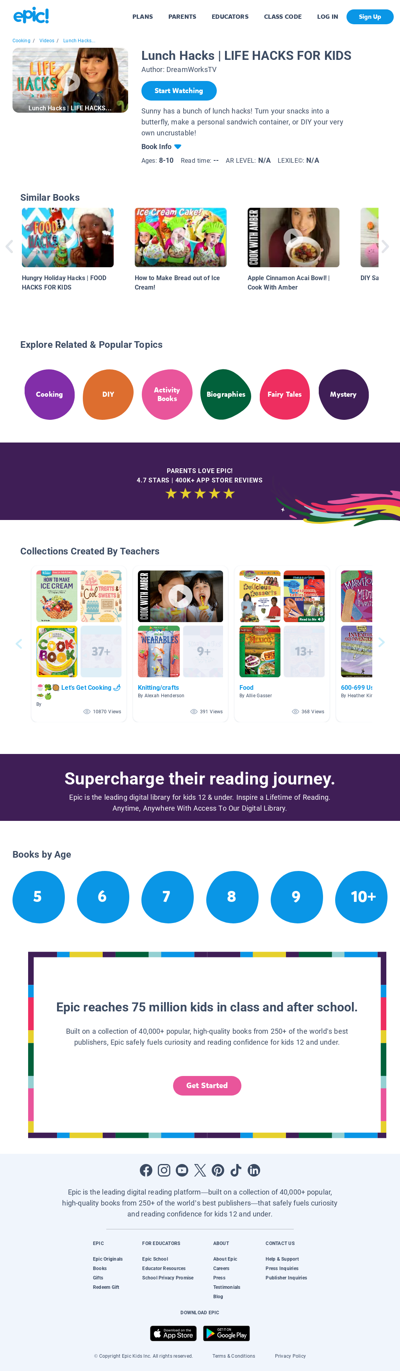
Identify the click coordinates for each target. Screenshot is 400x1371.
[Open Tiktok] (236, 1170)
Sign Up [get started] (370, 17)
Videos (46, 40)
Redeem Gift (106, 1287)
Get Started (207, 1085)
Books (100, 1268)
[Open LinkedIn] (254, 1170)
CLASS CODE (283, 17)
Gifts (98, 1278)
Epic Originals (108, 1259)
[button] (79, 643)
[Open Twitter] (200, 1170)
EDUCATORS (230, 17)
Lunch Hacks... (79, 40)
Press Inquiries (282, 1268)
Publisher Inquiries (286, 1278)
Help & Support (282, 1259)
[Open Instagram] (164, 1170)
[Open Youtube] (182, 1170)
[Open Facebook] (146, 1170)
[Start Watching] (179, 91)
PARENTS (182, 17)
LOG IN (328, 17)
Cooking (21, 40)
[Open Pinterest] (218, 1170)
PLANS (142, 17)
